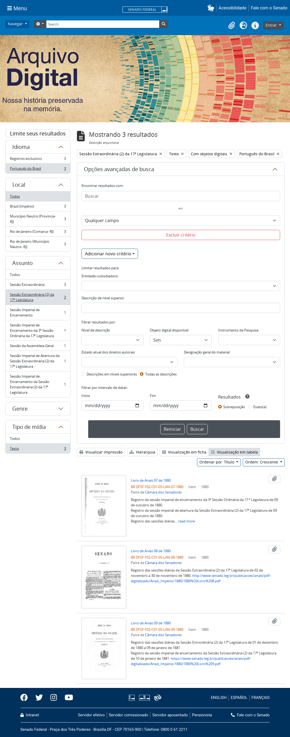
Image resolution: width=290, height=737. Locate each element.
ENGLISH (219, 697)
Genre (20, 408)
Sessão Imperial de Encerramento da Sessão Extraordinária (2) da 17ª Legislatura (38, 384)
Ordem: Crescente (262, 462)
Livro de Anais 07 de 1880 (151, 480)
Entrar (272, 25)
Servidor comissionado (128, 715)
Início (85, 395)
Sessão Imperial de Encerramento (38, 312)
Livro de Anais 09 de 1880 (151, 623)
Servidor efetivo (91, 715)
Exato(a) (259, 406)
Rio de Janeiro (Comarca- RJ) (38, 233)
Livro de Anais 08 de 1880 (151, 550)
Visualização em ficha (184, 452)
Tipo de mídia (29, 426)
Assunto (22, 263)
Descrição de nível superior (102, 298)
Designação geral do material (207, 352)
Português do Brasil (38, 169)
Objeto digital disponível (169, 330)
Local (18, 184)
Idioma (21, 146)
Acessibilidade (233, 7)
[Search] (102, 24)
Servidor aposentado (170, 715)
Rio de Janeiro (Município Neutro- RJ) (38, 244)
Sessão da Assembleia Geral (38, 347)
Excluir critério (180, 235)
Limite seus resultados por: (38, 133)
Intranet (29, 715)
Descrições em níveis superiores (112, 374)
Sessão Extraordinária (38, 286)
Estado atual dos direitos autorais (108, 352)
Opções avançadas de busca (119, 169)
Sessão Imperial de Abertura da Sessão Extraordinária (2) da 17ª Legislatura (38, 361)
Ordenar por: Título (217, 462)
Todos (15, 196)
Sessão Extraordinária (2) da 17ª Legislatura (38, 297)
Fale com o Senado (269, 7)
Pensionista (202, 715)
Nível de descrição (95, 330)
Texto (38, 449)
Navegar (16, 23)
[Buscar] (180, 196)
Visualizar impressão (100, 452)
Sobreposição (234, 406)
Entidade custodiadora (99, 276)
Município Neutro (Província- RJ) (38, 219)
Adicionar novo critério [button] (108, 254)
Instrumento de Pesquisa (238, 330)
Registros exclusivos (38, 160)
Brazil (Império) (38, 207)
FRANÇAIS (260, 697)
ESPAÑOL (239, 697)
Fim (153, 395)
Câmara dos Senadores (163, 492)
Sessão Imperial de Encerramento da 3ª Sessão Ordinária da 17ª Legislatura (38, 330)
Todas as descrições (161, 374)
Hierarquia (142, 452)
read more (186, 521)
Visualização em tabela (234, 452)
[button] (211, 8)
